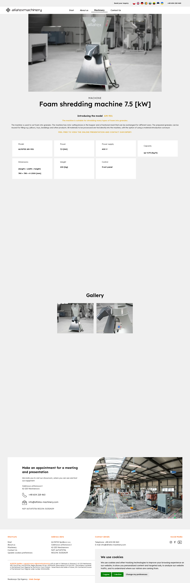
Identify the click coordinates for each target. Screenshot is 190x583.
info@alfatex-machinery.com (43, 502)
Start (71, 10)
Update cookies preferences (20, 553)
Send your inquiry (121, 3)
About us (84, 10)
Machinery (99, 10)
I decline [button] (118, 574)
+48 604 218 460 (174, 3)
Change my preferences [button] (136, 574)
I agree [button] (106, 574)
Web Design (34, 579)
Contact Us (116, 10)
